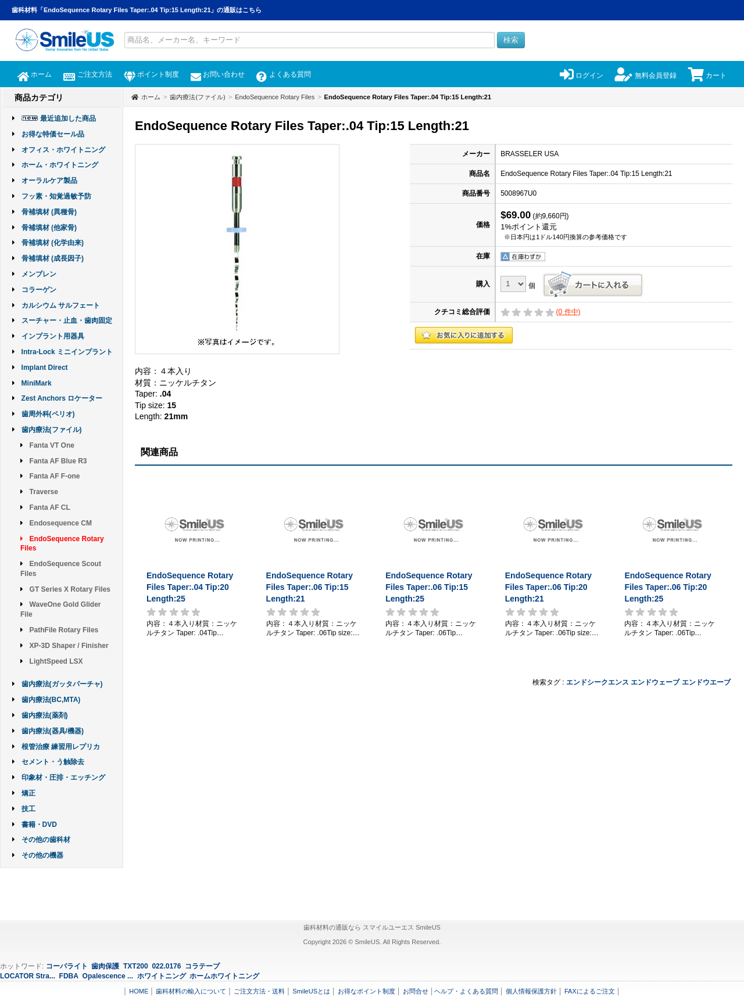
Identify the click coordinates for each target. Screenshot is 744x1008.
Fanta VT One (52, 445)
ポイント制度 (151, 74)
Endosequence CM (61, 523)
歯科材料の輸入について (191, 991)
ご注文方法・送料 (259, 991)
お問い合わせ (218, 74)
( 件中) (568, 312)
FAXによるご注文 (589, 991)
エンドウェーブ (655, 682)
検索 (510, 39)
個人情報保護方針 (531, 991)
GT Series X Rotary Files (70, 589)
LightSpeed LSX (56, 661)
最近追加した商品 (68, 118)
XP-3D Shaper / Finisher (69, 646)
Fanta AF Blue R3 (58, 461)
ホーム (34, 74)
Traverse (44, 492)
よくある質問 (283, 74)
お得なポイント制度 (366, 991)
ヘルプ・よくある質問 (466, 991)
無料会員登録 (645, 75)
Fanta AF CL (50, 507)
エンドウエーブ (706, 682)
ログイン (581, 75)
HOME (138, 991)
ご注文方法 (87, 74)
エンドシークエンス (597, 682)
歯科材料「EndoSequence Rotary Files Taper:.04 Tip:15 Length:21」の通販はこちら (137, 9)
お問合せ (415, 991)
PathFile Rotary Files (64, 630)
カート (707, 75)
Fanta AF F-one (55, 476)
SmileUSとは (311, 991)
